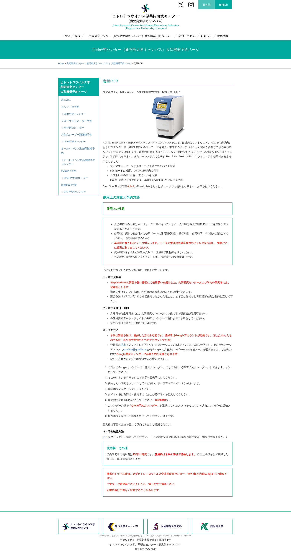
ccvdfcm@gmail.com (135, 349)
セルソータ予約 (70, 106)
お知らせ (206, 35)
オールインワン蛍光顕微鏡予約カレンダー (78, 159)
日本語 (207, 4)
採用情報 (222, 35)
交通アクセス (186, 35)
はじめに (66, 99)
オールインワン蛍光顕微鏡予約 (78, 148)
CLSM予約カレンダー (75, 139)
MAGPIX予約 (68, 167)
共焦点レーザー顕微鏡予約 (76, 132)
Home (66, 35)
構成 (77, 35)
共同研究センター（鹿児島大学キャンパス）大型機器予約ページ (129, 35)
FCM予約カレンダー (74, 126)
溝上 (123, 344)
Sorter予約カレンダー (75, 113)
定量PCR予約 (69, 180)
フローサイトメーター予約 (76, 119)
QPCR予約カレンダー (75, 187)
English (223, 4)
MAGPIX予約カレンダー (76, 174)
